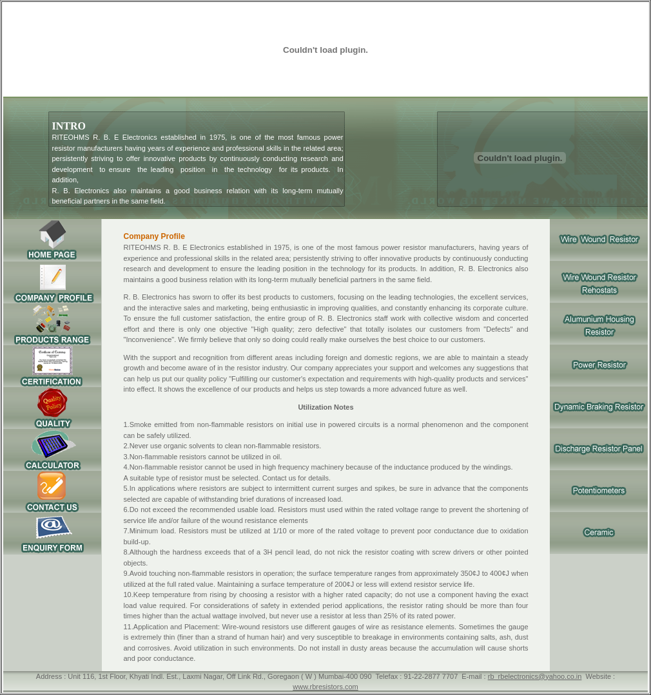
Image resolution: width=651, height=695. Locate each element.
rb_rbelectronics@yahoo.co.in (535, 676)
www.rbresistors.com (325, 686)
